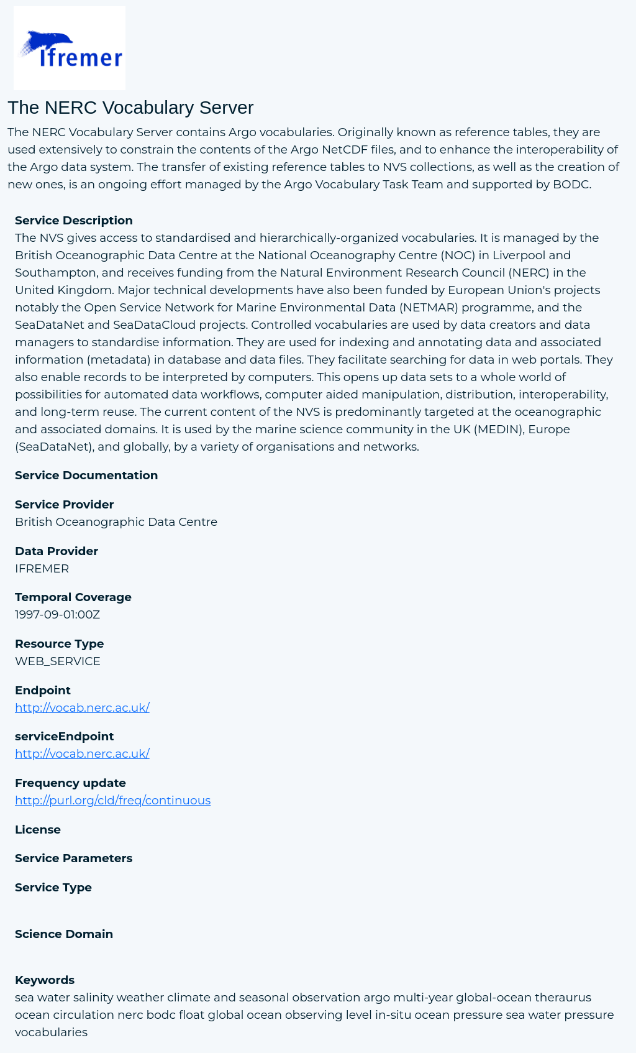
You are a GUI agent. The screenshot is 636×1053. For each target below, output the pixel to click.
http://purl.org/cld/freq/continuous (113, 800)
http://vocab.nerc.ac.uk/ (82, 708)
